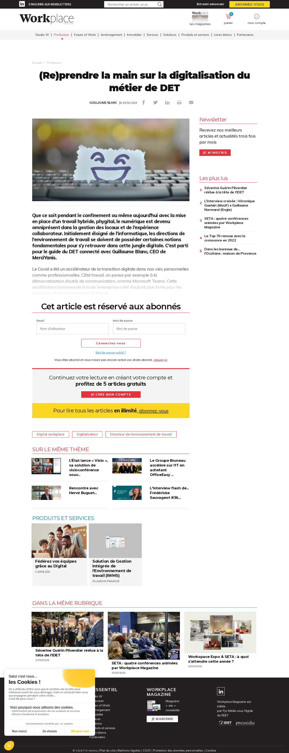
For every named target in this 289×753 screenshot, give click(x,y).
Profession (61, 35)
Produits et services (195, 35)
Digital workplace (52, 434)
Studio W (42, 35)
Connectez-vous (111, 343)
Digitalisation (91, 434)
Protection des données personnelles (178, 750)
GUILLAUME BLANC (103, 102)
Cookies (211, 750)
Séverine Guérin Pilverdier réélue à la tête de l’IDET (225, 189)
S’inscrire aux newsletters (50, 4)
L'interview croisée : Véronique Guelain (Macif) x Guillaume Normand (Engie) (229, 205)
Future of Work (85, 35)
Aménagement (111, 35)
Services (152, 35)
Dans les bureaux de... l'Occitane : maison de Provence (230, 251)
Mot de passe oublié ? (111, 352)
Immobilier (134, 35)
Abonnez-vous (249, 4)
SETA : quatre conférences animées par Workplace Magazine (226, 222)
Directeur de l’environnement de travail (147, 434)
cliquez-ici (160, 359)
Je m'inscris (215, 152)
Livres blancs (223, 35)
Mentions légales (128, 750)
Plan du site (106, 750)
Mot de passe (123, 320)
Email (40, 320)
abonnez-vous (153, 410)
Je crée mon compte (111, 394)
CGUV (146, 750)
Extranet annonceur (210, 4)
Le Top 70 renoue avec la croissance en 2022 (224, 237)
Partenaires (245, 35)
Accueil (37, 62)
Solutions (169, 35)
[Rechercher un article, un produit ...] (134, 4)
